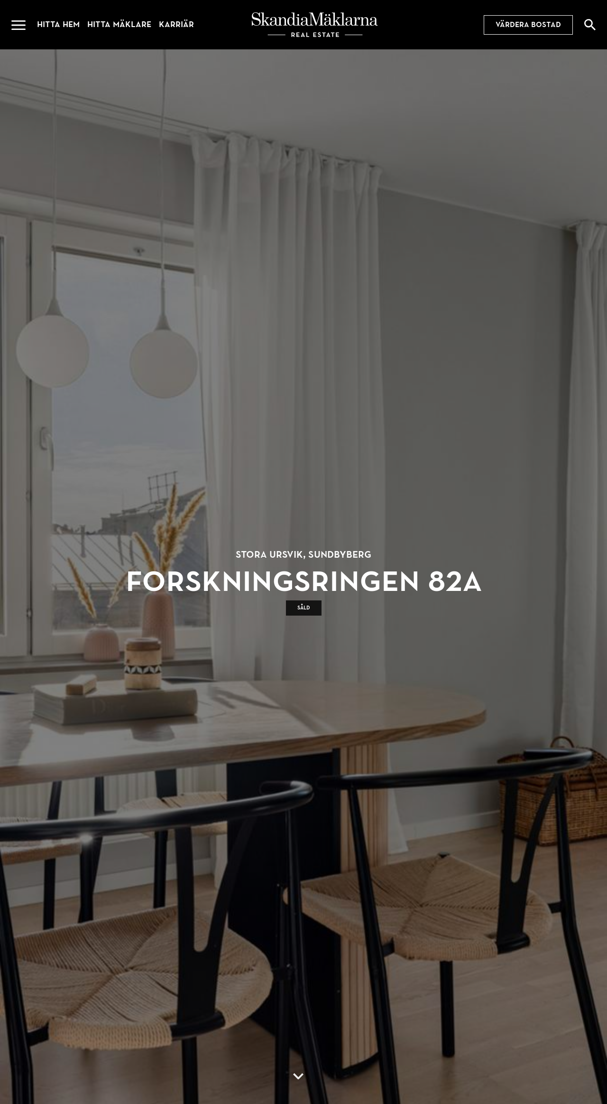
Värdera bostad (528, 24)
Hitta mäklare (119, 24)
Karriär (176, 24)
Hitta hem (58, 24)
